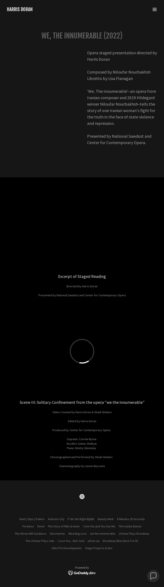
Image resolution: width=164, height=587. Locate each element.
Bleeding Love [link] (78, 533)
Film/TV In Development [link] (67, 548)
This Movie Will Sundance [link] (30, 533)
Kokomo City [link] (56, 519)
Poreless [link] (28, 526)
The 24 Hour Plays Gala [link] (40, 541)
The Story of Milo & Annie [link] (64, 526)
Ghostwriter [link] (57, 533)
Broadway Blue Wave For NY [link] (120, 541)
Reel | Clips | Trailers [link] (32, 519)
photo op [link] (94, 541)
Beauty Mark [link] (106, 519)
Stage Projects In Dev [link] (99, 548)
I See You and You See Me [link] (99, 526)
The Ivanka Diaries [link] (130, 526)
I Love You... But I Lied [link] (71, 541)
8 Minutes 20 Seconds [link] (131, 519)
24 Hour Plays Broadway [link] (134, 533)
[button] (154, 9)
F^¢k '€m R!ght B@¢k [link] (81, 519)
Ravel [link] (40, 526)
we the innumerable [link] (102, 533)
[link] (20, 10)
